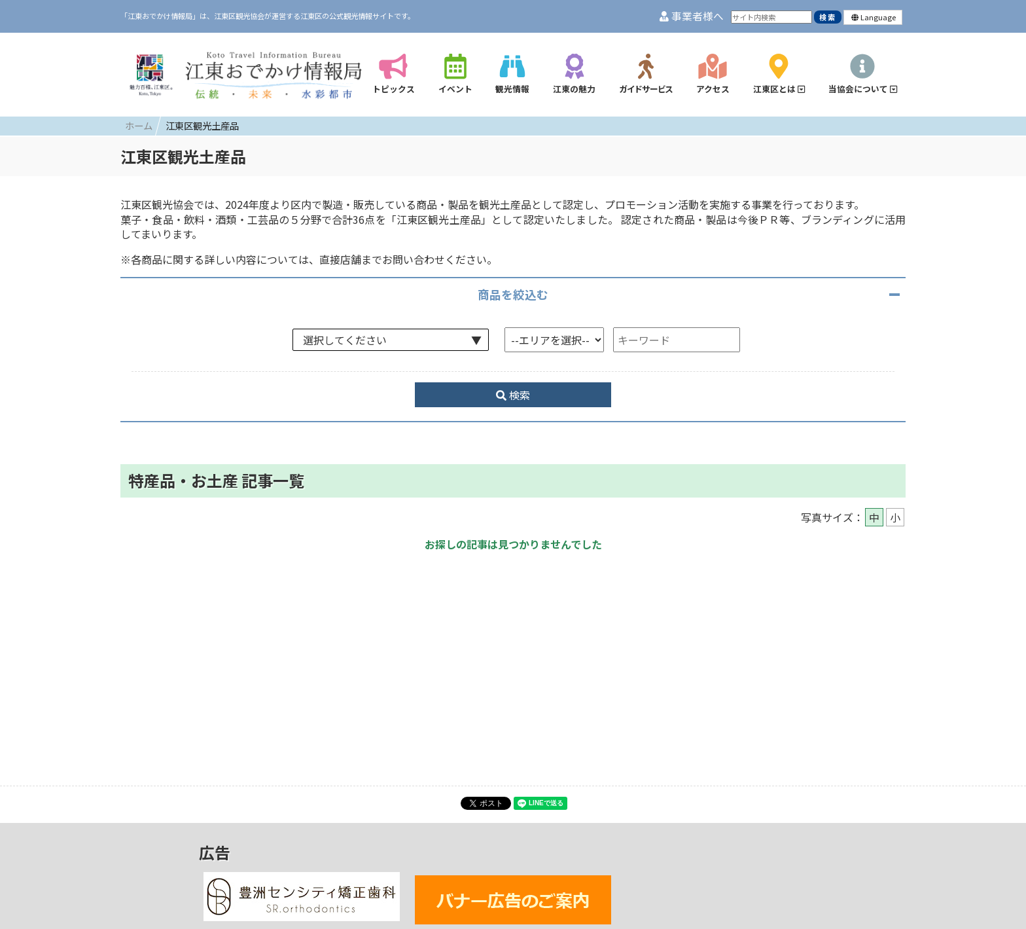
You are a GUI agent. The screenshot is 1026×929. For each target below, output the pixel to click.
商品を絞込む (513, 294)
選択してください (345, 340)
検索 (513, 395)
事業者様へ (692, 16)
